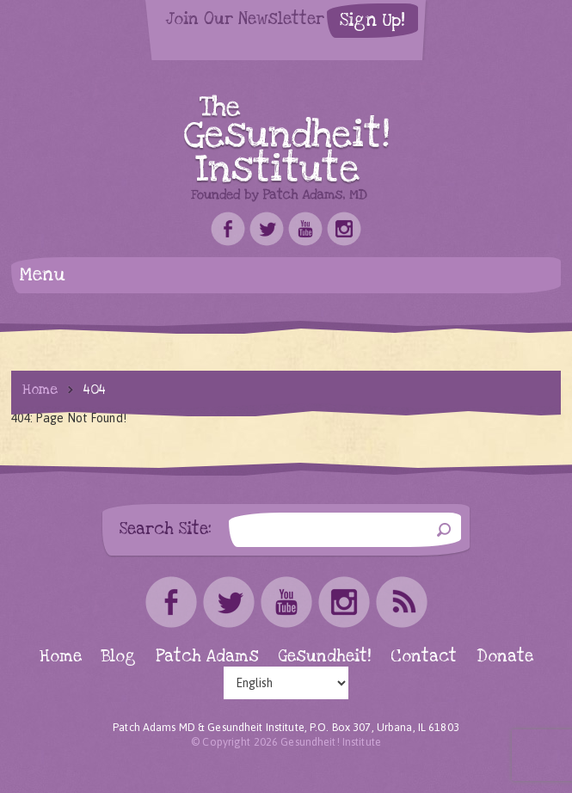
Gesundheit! (325, 656)
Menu (42, 274)
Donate (505, 656)
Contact (424, 656)
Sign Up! (372, 20)
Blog (118, 656)
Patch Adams (207, 656)
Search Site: (166, 528)
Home (40, 389)
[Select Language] (286, 683)
